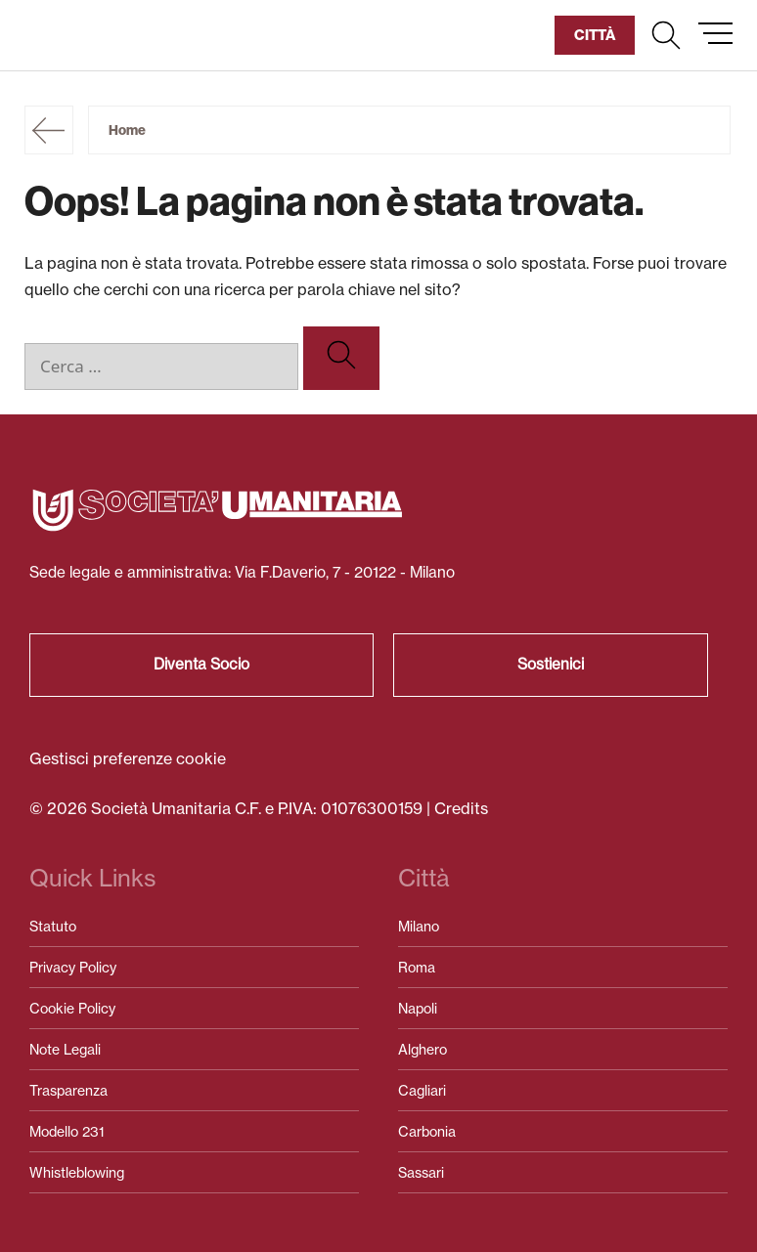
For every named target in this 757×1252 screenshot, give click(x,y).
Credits (461, 808)
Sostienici (550, 664)
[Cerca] (341, 358)
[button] (666, 35)
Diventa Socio (201, 664)
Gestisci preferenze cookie (127, 758)
